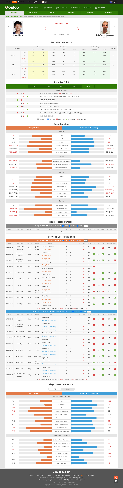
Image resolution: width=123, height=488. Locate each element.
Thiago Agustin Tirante (48, 277)
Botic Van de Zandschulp (105, 28)
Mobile (8, 2)
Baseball (75, 8)
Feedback (57, 475)
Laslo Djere (45, 339)
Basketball (61, 8)
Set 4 (75, 86)
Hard (80, 226)
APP (14, 2)
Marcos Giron (46, 361)
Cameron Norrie (46, 305)
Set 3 (61, 86)
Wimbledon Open (16, 16)
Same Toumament (53, 226)
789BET (77, 480)
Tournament (108, 12)
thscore (52, 478)
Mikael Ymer (45, 317)
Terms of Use (40, 475)
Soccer (48, 8)
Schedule (71, 12)
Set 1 (35, 86)
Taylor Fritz (45, 296)
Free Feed (76, 475)
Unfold (83, 480)
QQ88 (75, 478)
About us (31, 475)
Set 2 (48, 86)
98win (69, 478)
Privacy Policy (90, 475)
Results (52, 12)
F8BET (64, 478)
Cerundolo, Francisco (48, 246)
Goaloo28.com (61, 471)
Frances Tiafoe (46, 323)
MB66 (39, 480)
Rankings (90, 12)
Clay (65, 226)
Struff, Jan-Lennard (47, 268)
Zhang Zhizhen (18, 28)
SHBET (80, 478)
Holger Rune (45, 348)
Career (68, 389)
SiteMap (49, 475)
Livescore (14, 12)
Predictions (35, 8)
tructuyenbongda (47, 480)
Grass (72, 226)
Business (100, 8)
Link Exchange (66, 475)
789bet (71, 480)
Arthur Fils (45, 286)
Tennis (87, 8)
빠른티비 (58, 478)
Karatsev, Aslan (46, 293)
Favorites (33, 12)
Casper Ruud (46, 274)
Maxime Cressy (46, 252)
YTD (55, 389)
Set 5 (88, 86)
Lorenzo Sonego (46, 262)
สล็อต (55, 480)
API (82, 475)
